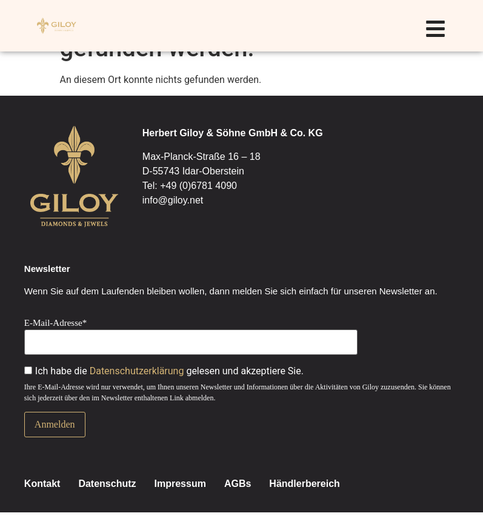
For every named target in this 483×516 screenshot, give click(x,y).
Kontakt (42, 483)
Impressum (180, 483)
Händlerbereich (304, 483)
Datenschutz (107, 483)
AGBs (237, 483)
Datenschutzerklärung (137, 371)
